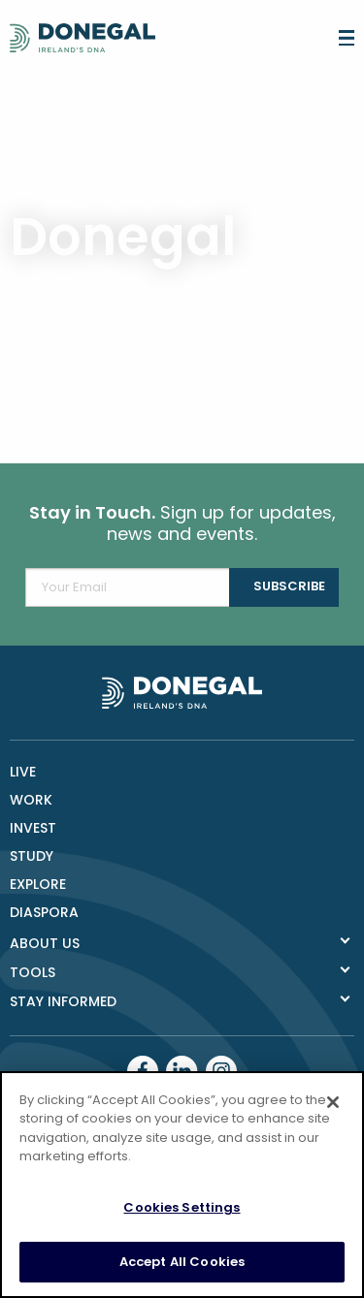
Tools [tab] (32, 972)
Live (23, 771)
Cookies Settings (181, 1207)
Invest (33, 828)
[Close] (333, 1102)
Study (31, 856)
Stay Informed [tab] (63, 1001)
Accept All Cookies (182, 1262)
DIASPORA (44, 912)
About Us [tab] (45, 943)
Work (31, 799)
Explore (38, 884)
